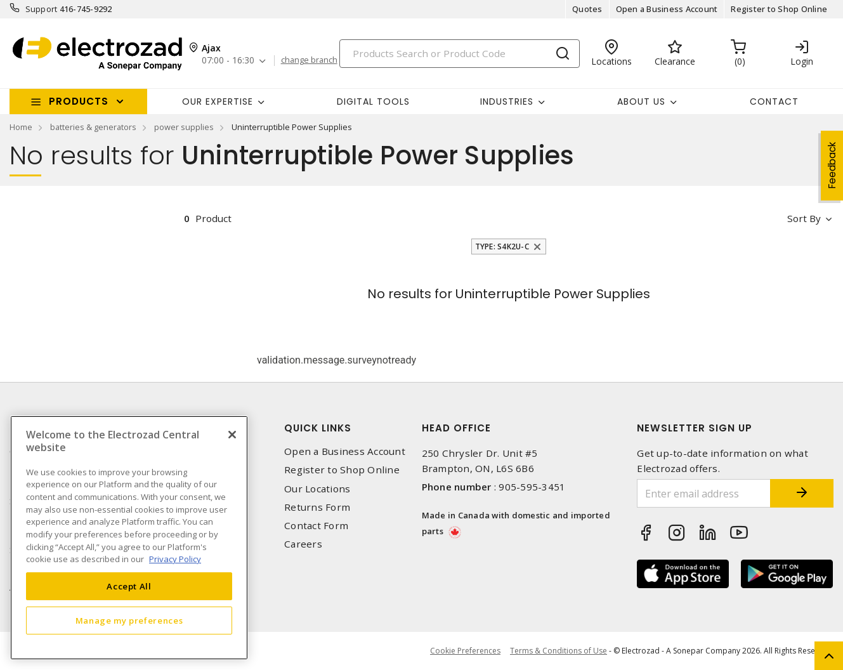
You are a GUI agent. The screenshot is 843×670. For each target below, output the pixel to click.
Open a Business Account (667, 9)
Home (21, 127)
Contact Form (316, 526)
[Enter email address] (704, 493)
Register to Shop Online (779, 9)
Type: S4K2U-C (502, 246)
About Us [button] (641, 101)
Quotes (587, 9)
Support (41, 9)
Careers (303, 544)
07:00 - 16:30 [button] (228, 60)
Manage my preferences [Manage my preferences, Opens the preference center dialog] (129, 620)
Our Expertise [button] (217, 101)
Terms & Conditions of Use (558, 650)
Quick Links (317, 428)
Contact (774, 101)
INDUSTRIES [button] (506, 101)
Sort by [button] (804, 218)
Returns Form (317, 507)
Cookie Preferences (465, 651)
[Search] (459, 53)
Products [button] (78, 101)
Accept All (129, 586)
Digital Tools (373, 101)
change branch (309, 60)
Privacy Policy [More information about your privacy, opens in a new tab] (175, 559)
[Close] (232, 435)
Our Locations (317, 489)
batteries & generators (93, 127)
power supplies (184, 127)
